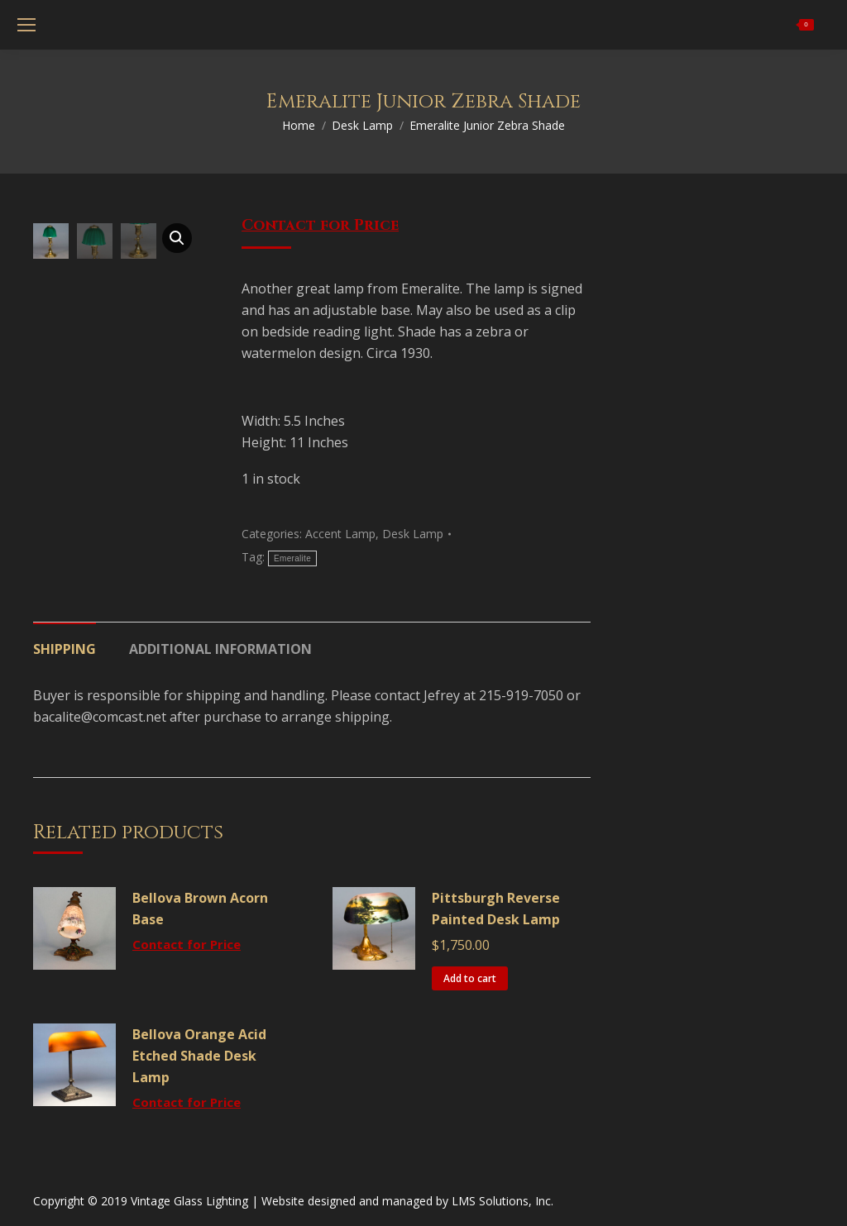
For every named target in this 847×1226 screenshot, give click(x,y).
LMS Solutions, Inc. (502, 1201)
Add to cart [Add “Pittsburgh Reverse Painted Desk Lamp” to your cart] (469, 978)
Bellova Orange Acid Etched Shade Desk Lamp (199, 1055)
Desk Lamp (412, 533)
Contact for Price (320, 225)
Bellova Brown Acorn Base (200, 908)
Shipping (64, 649)
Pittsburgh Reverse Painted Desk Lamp (496, 908)
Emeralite (292, 558)
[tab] (64, 641)
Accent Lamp (340, 533)
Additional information (220, 649)
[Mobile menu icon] (26, 25)
